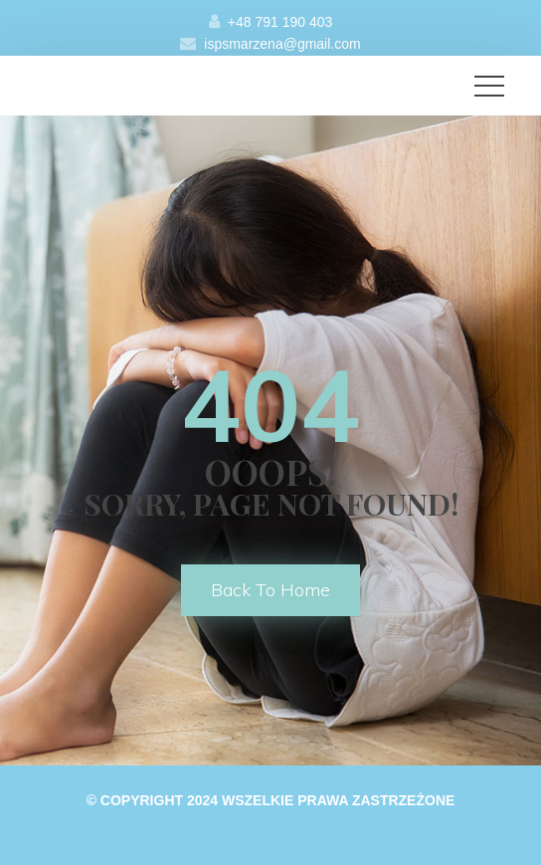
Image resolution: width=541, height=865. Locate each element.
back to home (270, 589)
